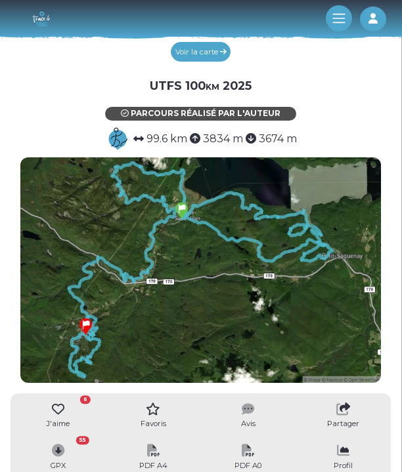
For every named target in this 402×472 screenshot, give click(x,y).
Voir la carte (201, 51)
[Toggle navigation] (339, 18)
